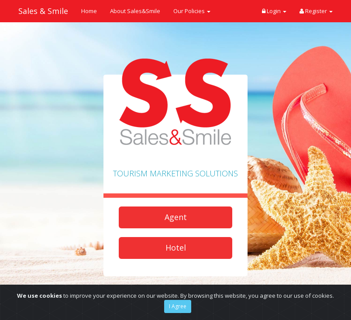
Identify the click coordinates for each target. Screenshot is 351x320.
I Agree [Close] (177, 306)
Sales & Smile (43, 11)
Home (89, 11)
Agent (176, 217)
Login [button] (274, 11)
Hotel (175, 247)
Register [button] (316, 11)
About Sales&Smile (135, 11)
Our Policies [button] (191, 11)
